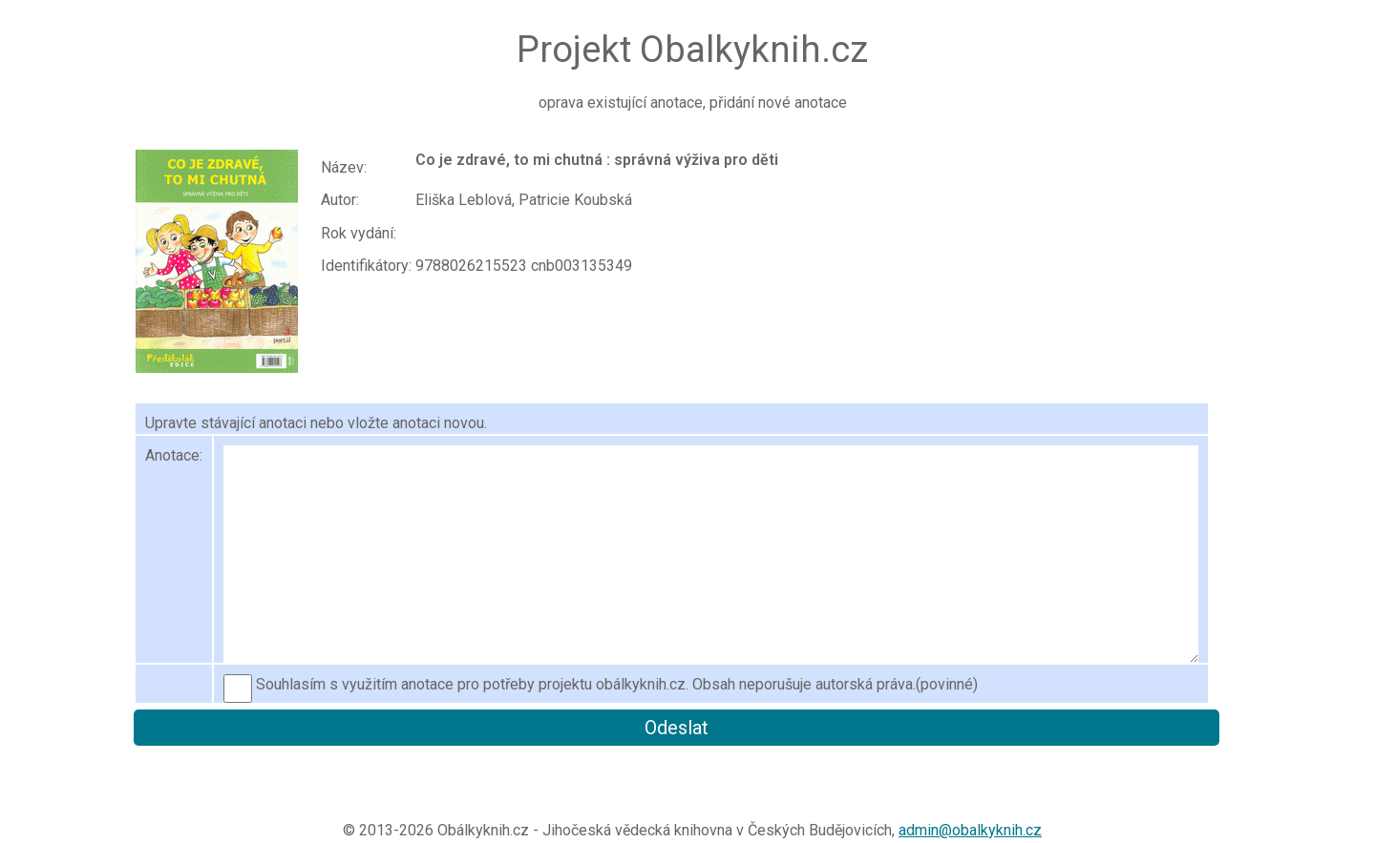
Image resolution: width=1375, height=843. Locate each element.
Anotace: (173, 455)
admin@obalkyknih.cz (970, 830)
